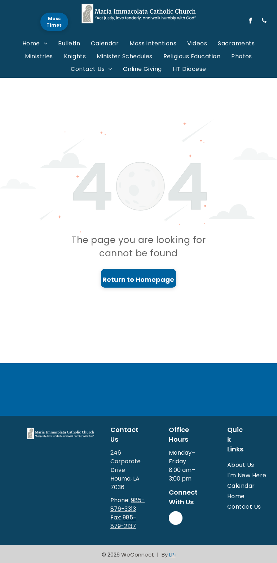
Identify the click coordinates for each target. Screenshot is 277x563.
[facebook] (250, 21)
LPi (172, 554)
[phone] (264, 21)
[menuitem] (35, 43)
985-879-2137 (123, 521)
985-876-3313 (127, 504)
